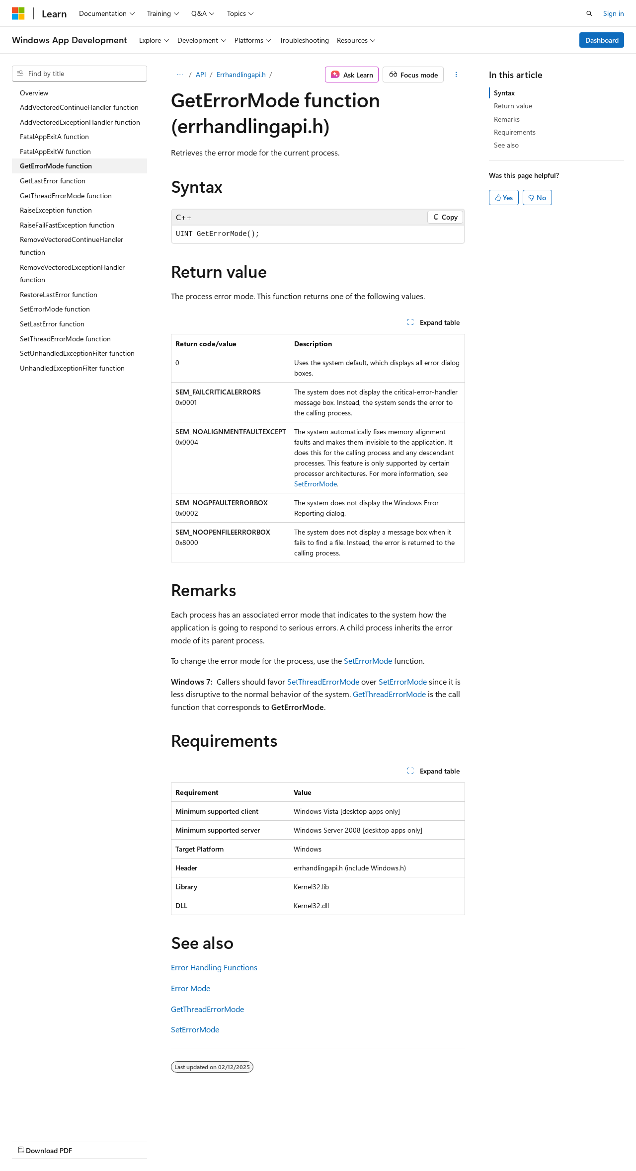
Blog (135, 1141)
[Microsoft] (18, 13)
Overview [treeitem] (34, 92)
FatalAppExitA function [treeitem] (54, 136)
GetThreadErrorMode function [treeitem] (66, 195)
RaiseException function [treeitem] (56, 210)
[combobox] (79, 73)
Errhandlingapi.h (241, 74)
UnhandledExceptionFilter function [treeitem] (72, 368)
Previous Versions (90, 1141)
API (201, 74)
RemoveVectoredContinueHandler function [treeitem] (71, 245)
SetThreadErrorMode (323, 681)
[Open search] (589, 13)
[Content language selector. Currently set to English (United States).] (57, 1117)
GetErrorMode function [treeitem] (56, 165)
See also (506, 145)
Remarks (507, 119)
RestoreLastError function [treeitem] (58, 294)
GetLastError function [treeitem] (52, 180)
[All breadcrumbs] (179, 74)
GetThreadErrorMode (389, 694)
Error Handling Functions (214, 967)
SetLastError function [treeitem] (52, 323)
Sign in (613, 13)
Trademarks (315, 1141)
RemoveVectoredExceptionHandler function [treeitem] (72, 273)
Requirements (515, 132)
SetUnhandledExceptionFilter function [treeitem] (77, 353)
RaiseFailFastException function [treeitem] (67, 225)
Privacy (217, 1141)
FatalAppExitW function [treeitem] (55, 151)
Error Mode (190, 988)
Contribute (177, 1141)
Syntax (504, 92)
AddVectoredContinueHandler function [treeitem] (79, 107)
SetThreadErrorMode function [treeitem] (65, 338)
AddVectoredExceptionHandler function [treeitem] (80, 122)
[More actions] (456, 74)
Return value (513, 105)
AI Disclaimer (32, 1141)
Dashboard (602, 40)
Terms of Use (266, 1141)
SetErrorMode (315, 483)
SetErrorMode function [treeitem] (55, 308)
